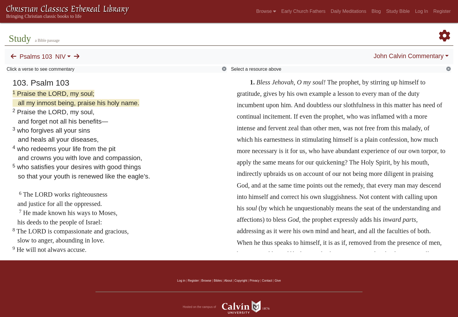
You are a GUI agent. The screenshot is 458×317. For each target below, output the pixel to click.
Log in (181, 280)
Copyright (241, 280)
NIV (60, 56)
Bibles (218, 280)
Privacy (255, 280)
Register (442, 11)
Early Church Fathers (303, 11)
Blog (376, 11)
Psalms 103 (36, 56)
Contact (267, 280)
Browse (266, 11)
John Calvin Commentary (408, 56)
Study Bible (398, 11)
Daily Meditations (348, 11)
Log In (421, 11)
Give (278, 280)
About (228, 280)
